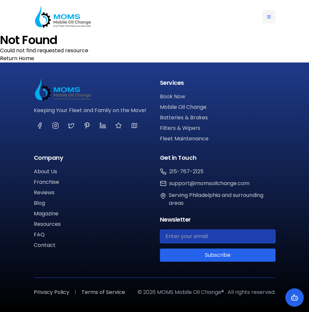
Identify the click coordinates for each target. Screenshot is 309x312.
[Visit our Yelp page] (118, 126)
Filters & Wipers (180, 128)
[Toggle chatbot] (294, 297)
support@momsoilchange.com (209, 183)
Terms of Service (103, 292)
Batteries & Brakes (184, 117)
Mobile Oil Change (183, 107)
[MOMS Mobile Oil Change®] (91, 89)
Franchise (46, 182)
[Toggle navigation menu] (269, 16)
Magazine (46, 213)
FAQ (39, 234)
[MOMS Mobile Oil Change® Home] (63, 16)
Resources (47, 224)
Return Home (17, 58)
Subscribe (218, 255)
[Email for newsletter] (218, 236)
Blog (39, 203)
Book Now (172, 96)
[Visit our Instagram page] (55, 126)
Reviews (44, 192)
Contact (44, 245)
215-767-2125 (186, 171)
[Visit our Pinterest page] (87, 126)
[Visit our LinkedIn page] (103, 126)
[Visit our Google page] (134, 126)
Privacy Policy (51, 292)
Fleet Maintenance (184, 138)
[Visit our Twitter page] (71, 126)
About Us (45, 171)
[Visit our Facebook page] (40, 126)
